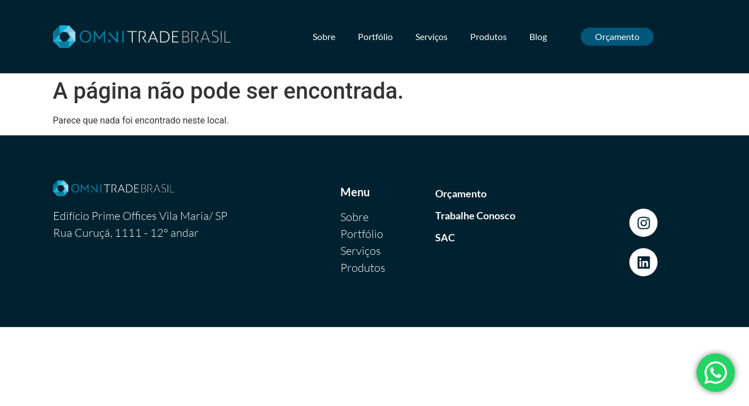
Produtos (488, 36)
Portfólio (375, 36)
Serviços (431, 36)
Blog (538, 36)
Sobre (324, 36)
